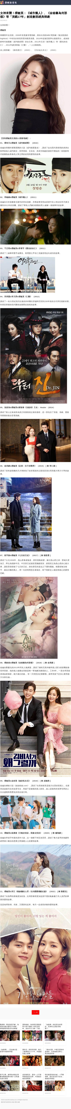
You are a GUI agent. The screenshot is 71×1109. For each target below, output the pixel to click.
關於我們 (3, 1102)
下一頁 (35, 1012)
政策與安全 (9, 1102)
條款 (13, 1102)
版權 (18, 1102)
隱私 (16, 1102)
